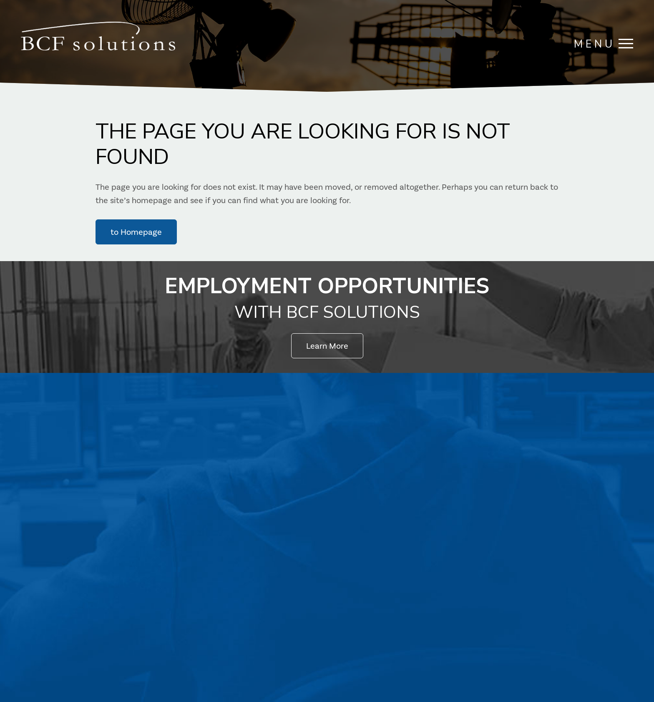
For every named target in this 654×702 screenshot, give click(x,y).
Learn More (327, 346)
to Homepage (136, 232)
